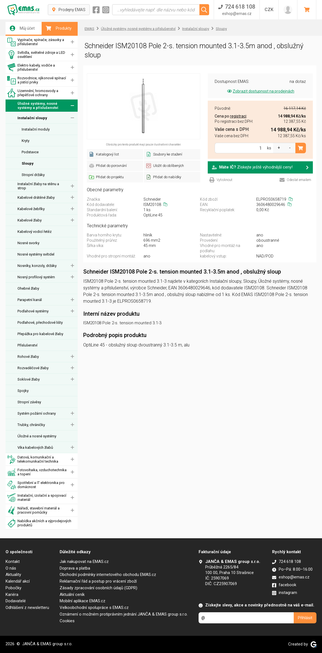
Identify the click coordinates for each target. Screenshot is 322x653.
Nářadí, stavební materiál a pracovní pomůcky (33, 510)
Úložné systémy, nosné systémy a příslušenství (32, 105)
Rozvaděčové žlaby (33, 368)
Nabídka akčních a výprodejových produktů (39, 523)
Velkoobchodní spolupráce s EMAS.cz (94, 607)
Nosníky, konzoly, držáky (37, 266)
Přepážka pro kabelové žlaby (40, 334)
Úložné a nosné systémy (36, 436)
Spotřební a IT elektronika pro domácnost (36, 485)
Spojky (23, 391)
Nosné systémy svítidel (35, 254)
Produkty (59, 28)
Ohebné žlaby (28, 288)
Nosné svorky (28, 243)
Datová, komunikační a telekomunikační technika (32, 459)
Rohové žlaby (28, 356)
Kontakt (13, 561)
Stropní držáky (33, 175)
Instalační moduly (36, 129)
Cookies (67, 620)
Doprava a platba (75, 568)
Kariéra (12, 594)
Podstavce (30, 152)
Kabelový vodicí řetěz (34, 231)
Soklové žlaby (28, 379)
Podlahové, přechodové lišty (40, 322)
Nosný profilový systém (36, 277)
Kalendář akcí (18, 581)
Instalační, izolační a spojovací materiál (36, 497)
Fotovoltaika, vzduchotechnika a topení (37, 472)
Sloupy (28, 163)
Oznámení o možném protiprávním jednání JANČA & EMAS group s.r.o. (124, 614)
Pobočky (13, 587)
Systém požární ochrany (36, 413)
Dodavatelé (16, 600)
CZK (269, 9)
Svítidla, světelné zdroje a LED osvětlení (36, 54)
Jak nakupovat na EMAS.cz (84, 561)
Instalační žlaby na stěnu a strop (38, 186)
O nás (11, 568)
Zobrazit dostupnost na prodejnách (260, 91)
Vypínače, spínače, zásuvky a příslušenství (35, 42)
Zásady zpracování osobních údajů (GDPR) (98, 587)
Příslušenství (27, 345)
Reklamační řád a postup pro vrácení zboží (98, 581)
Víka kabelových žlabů (35, 447)
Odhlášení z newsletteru (27, 607)
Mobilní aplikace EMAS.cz (82, 600)
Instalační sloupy (32, 118)
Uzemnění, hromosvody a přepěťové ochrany (32, 93)
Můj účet (22, 28)
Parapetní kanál (29, 300)
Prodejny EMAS (68, 9)
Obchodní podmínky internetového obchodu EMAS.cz (108, 574)
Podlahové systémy (33, 311)
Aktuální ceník (72, 594)
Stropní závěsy (29, 402)
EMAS (89, 29)
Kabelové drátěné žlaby (36, 197)
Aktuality (13, 574)
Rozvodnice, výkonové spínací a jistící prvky (36, 80)
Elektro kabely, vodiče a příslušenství (31, 67)
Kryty (25, 141)
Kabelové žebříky (31, 209)
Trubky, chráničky (31, 425)
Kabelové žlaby (29, 220)
